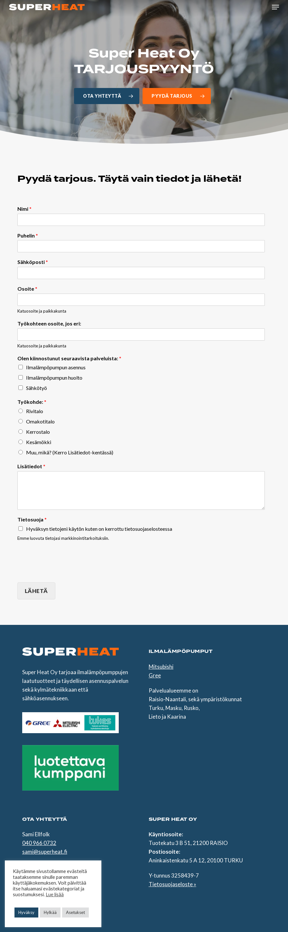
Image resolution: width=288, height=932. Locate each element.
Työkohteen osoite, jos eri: (49, 323)
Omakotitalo (40, 421)
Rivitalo (34, 411)
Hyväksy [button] (26, 912)
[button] (275, 7)
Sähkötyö (36, 388)
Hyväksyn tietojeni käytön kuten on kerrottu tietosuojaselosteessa (99, 529)
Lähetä (36, 590)
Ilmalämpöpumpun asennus (56, 367)
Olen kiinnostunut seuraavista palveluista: (69, 358)
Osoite (27, 289)
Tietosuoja (32, 519)
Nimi (24, 209)
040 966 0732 (39, 843)
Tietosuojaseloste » (172, 884)
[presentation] (66, 572)
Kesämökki (38, 442)
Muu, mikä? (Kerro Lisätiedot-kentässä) (69, 452)
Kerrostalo (38, 432)
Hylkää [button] (50, 912)
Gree (155, 675)
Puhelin (27, 235)
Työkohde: (31, 402)
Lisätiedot (31, 466)
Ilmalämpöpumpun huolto (54, 377)
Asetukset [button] (75, 912)
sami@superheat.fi (44, 851)
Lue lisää (55, 894)
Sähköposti (32, 262)
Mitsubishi (161, 666)
